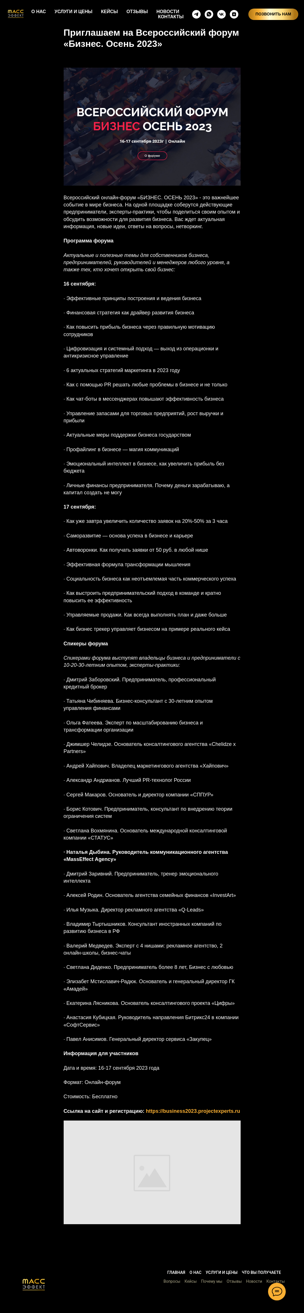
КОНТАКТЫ (171, 16)
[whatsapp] (209, 14)
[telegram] (196, 14)
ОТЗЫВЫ (137, 11)
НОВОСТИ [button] (167, 11)
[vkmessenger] (221, 14)
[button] (33, 1284)
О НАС (38, 11)
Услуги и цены (221, 1272)
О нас (196, 1272)
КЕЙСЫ (109, 11)
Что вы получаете (261, 1272)
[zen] (234, 14)
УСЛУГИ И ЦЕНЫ (73, 11)
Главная (176, 1272)
